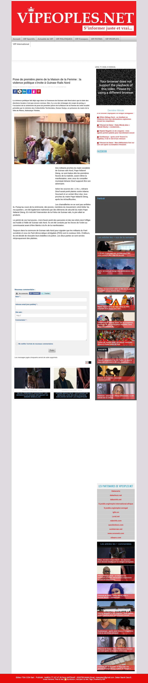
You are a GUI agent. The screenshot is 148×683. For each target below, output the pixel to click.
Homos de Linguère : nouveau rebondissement (109, 379)
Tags (90, 679)
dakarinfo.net (115, 500)
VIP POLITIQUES (64, 39)
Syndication (71, 679)
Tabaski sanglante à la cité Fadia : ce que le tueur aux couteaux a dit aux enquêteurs (115, 361)
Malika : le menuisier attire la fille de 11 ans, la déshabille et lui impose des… (116, 290)
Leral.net (116, 516)
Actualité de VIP (45, 39)
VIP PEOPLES (112, 39)
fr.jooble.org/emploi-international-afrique (116, 504)
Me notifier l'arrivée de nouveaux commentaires (35, 344)
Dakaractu (115, 491)
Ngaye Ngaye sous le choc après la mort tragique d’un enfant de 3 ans (113, 308)
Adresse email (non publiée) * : (26, 304)
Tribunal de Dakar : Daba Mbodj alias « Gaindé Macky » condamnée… (113, 128)
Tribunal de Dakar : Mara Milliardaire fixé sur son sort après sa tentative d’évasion (115, 146)
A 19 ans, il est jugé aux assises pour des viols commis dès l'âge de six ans (114, 254)
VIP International (21, 44)
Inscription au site (82, 679)
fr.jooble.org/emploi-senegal (116, 508)
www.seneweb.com (116, 533)
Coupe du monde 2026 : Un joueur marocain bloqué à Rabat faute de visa (115, 343)
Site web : (19, 312)
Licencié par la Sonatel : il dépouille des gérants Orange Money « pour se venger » (114, 668)
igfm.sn (116, 512)
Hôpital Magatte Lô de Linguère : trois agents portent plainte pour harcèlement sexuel (115, 134)
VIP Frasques (81, 39)
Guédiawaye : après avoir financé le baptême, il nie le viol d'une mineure (112, 140)
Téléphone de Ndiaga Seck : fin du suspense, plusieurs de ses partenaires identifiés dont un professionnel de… (115, 324)
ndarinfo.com (116, 521)
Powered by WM (99, 679)
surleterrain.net (115, 529)
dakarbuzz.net (116, 495)
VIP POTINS (97, 39)
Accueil (16, 39)
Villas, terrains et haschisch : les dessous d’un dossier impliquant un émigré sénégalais (32, 395)
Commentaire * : (21, 320)
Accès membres (48, 679)
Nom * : (18, 296)
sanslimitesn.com (115, 525)
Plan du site (59, 679)
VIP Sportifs (29, 39)
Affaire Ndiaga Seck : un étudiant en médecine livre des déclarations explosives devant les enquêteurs (72, 395)
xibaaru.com (116, 538)
